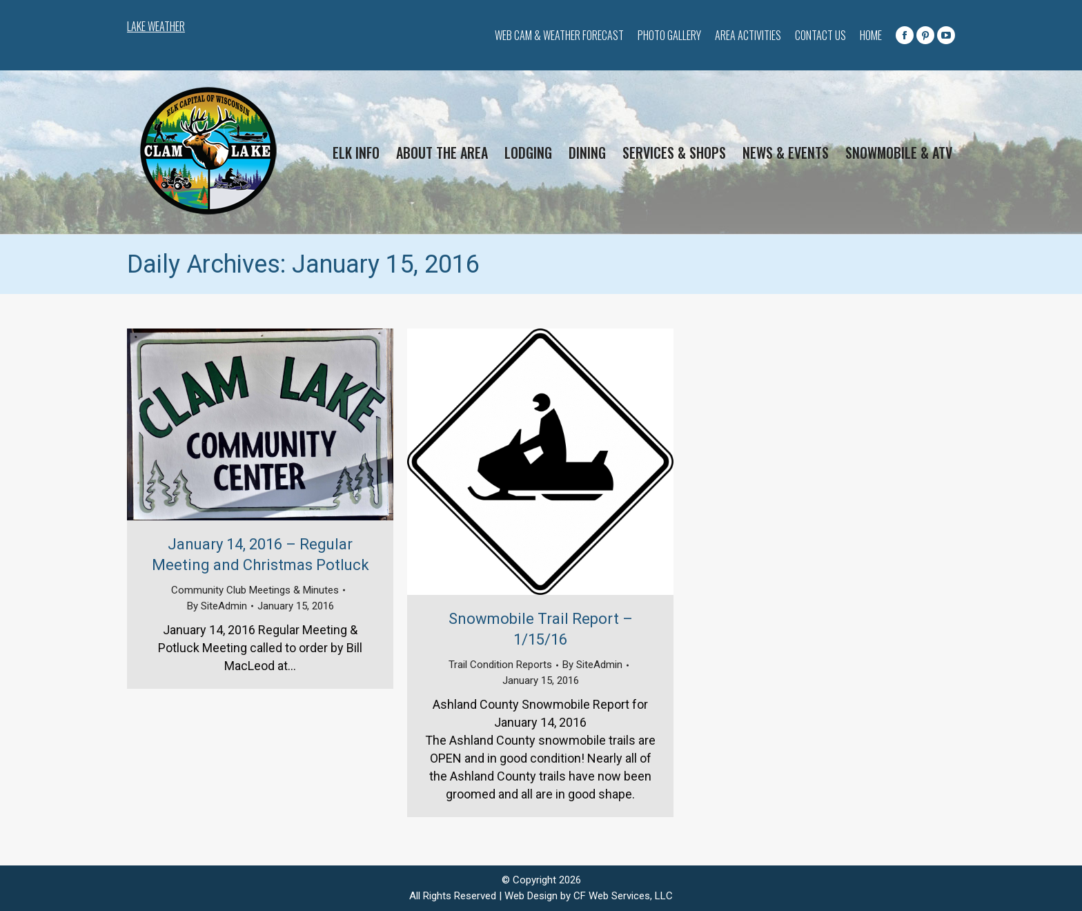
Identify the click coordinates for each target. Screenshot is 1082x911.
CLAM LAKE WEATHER (272, 27)
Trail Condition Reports (500, 664)
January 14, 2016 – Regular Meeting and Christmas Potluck (260, 555)
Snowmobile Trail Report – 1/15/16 (541, 629)
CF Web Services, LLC (623, 896)
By (217, 606)
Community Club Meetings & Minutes (255, 590)
